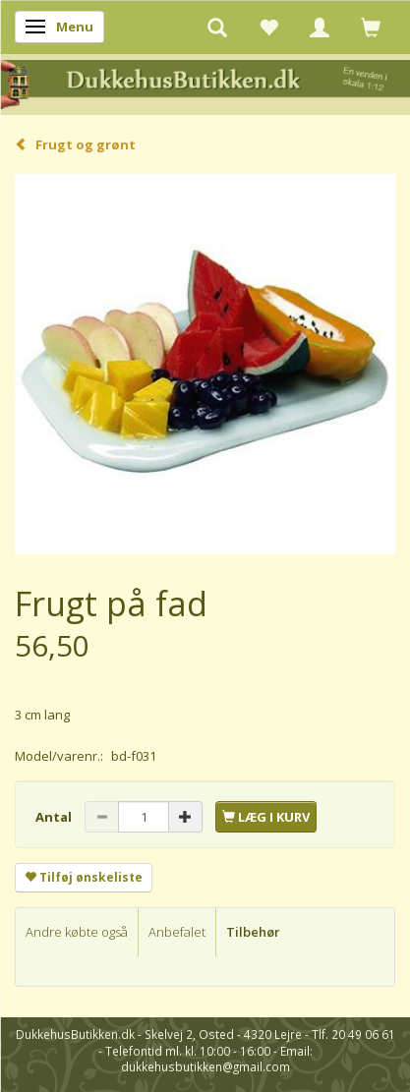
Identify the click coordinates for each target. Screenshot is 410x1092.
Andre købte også (77, 932)
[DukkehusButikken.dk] (205, 83)
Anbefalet (176, 932)
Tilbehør (253, 932)
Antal (55, 817)
